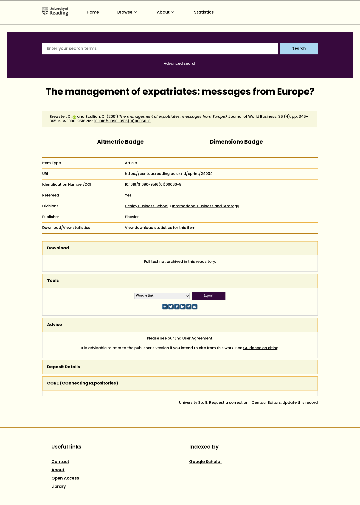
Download (58, 248)
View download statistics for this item (160, 228)
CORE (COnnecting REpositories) (82, 383)
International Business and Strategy (205, 206)
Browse (127, 12)
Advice (54, 324)
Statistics (204, 12)
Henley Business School (146, 206)
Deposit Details (63, 367)
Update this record (300, 403)
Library (58, 486)
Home (93, 12)
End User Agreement (193, 339)
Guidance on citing (260, 348)
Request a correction (228, 403)
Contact (60, 462)
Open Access (65, 478)
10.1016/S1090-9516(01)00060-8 (122, 121)
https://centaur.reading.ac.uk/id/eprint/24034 (169, 174)
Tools (53, 280)
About (166, 12)
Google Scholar (205, 462)
